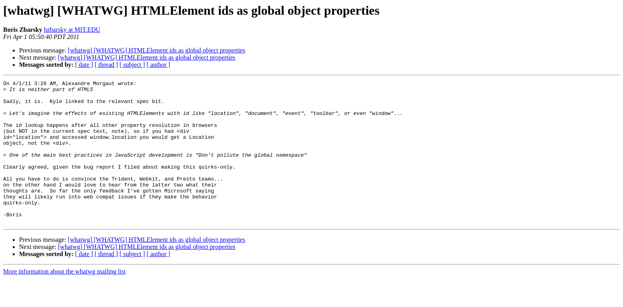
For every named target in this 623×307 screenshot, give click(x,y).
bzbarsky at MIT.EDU (72, 29)
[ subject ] (132, 64)
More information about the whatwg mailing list (64, 300)
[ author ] (158, 64)
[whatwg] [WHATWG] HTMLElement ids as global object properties (157, 50)
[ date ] (84, 64)
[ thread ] (106, 64)
